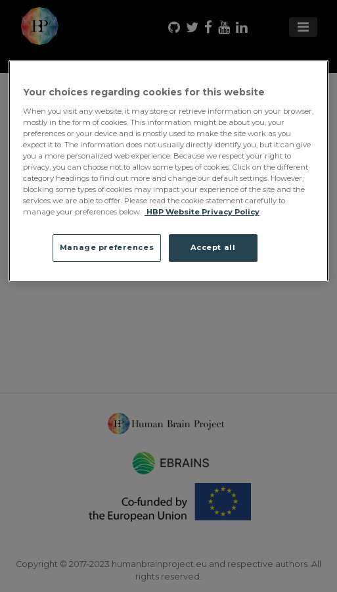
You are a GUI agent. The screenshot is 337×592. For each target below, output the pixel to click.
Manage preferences (107, 247)
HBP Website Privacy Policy (202, 211)
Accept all (213, 247)
